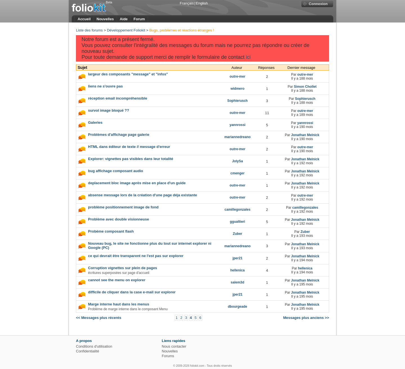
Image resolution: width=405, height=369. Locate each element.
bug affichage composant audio (115, 171)
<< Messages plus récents (98, 318)
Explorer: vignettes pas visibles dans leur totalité (130, 159)
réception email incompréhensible (117, 98)
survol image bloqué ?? (108, 110)
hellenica (305, 268)
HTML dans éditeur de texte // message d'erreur (129, 147)
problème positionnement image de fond (123, 207)
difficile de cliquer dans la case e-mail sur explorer (132, 292)
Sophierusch (305, 99)
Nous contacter (174, 346)
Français (187, 3)
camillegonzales (305, 208)
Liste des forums (89, 30)
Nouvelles (105, 19)
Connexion (318, 4)
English (202, 3)
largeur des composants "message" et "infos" (128, 74)
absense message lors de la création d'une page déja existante (142, 195)
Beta (109, 2)
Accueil (84, 19)
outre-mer (305, 74)
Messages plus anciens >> (306, 318)
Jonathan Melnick (305, 135)
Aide (124, 19)
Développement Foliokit (126, 30)
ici (248, 57)
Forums (168, 356)
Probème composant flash (111, 231)
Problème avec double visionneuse (118, 219)
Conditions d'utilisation (94, 346)
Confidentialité (87, 351)
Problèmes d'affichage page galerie (118, 134)
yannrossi (305, 123)
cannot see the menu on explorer (116, 280)
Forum (139, 19)
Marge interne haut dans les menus (118, 304)
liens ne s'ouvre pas (105, 86)
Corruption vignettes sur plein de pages (122, 268)
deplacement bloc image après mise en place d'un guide (137, 183)
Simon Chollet (305, 87)
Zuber (305, 232)
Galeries (95, 122)
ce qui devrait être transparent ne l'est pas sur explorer (135, 256)
